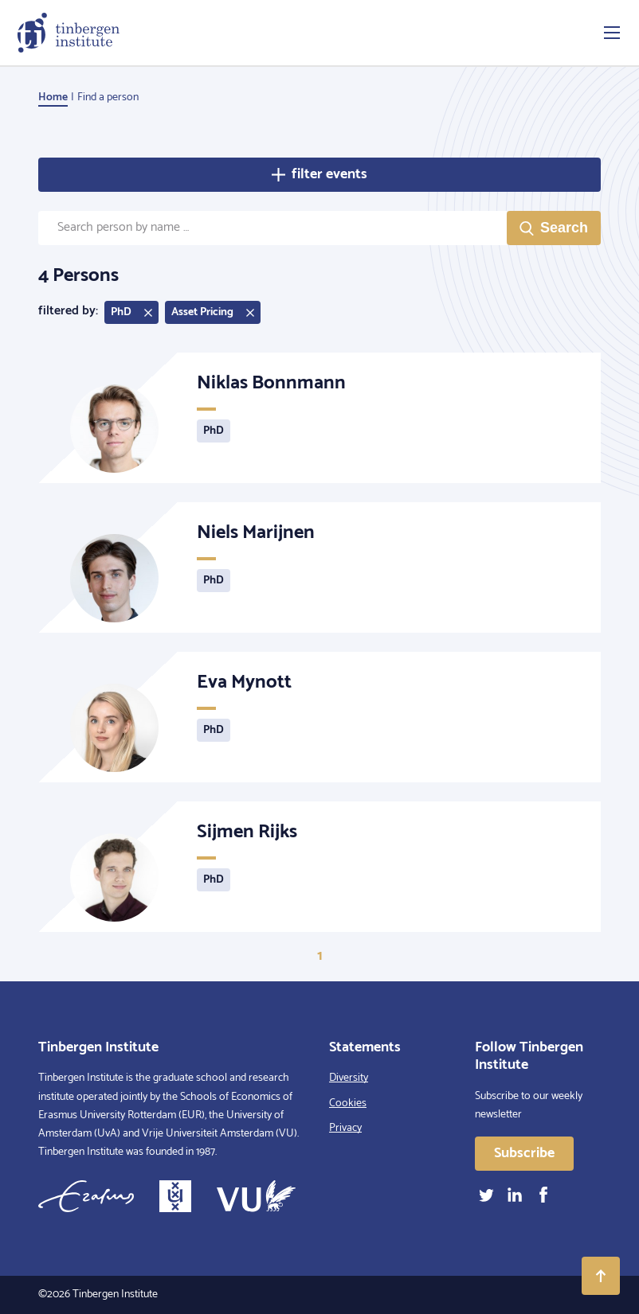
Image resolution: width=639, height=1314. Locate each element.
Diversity (348, 1078)
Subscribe (524, 1153)
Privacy (345, 1128)
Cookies (348, 1103)
